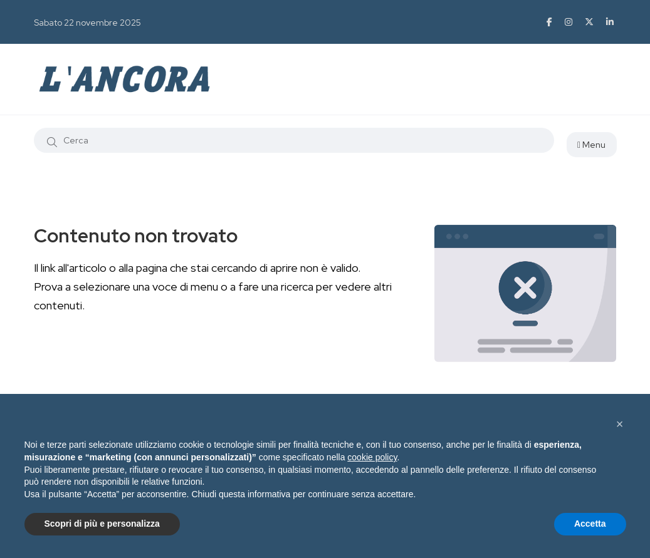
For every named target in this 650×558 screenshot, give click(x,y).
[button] (620, 424)
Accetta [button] (590, 524)
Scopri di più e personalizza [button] (102, 524)
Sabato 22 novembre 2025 (87, 22)
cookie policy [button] (372, 457)
